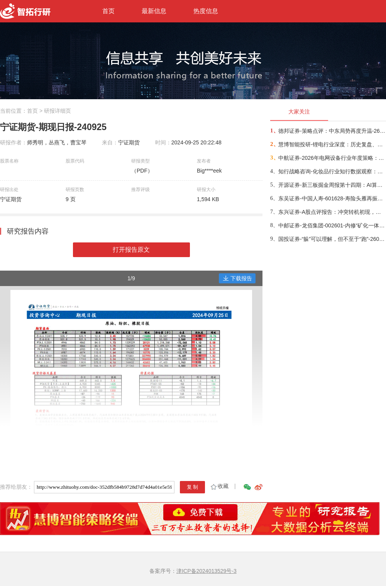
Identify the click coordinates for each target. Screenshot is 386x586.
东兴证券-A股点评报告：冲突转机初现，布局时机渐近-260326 (331, 212)
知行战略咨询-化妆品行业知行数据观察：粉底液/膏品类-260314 (331, 171)
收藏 (219, 486)
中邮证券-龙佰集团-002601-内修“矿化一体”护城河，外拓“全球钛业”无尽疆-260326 (331, 225)
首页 (108, 11)
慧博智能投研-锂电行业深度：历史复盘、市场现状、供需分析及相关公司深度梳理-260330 (331, 144)
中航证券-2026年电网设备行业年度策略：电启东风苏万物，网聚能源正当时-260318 (331, 158)
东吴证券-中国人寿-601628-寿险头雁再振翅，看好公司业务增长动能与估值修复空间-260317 (331, 198)
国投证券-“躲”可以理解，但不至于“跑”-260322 (331, 239)
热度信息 (205, 11)
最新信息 (154, 11)
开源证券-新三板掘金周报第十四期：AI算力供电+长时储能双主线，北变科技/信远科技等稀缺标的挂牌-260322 (331, 185)
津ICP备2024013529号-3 (206, 571)
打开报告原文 (131, 249)
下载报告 (237, 278)
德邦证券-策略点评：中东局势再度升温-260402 (331, 131)
